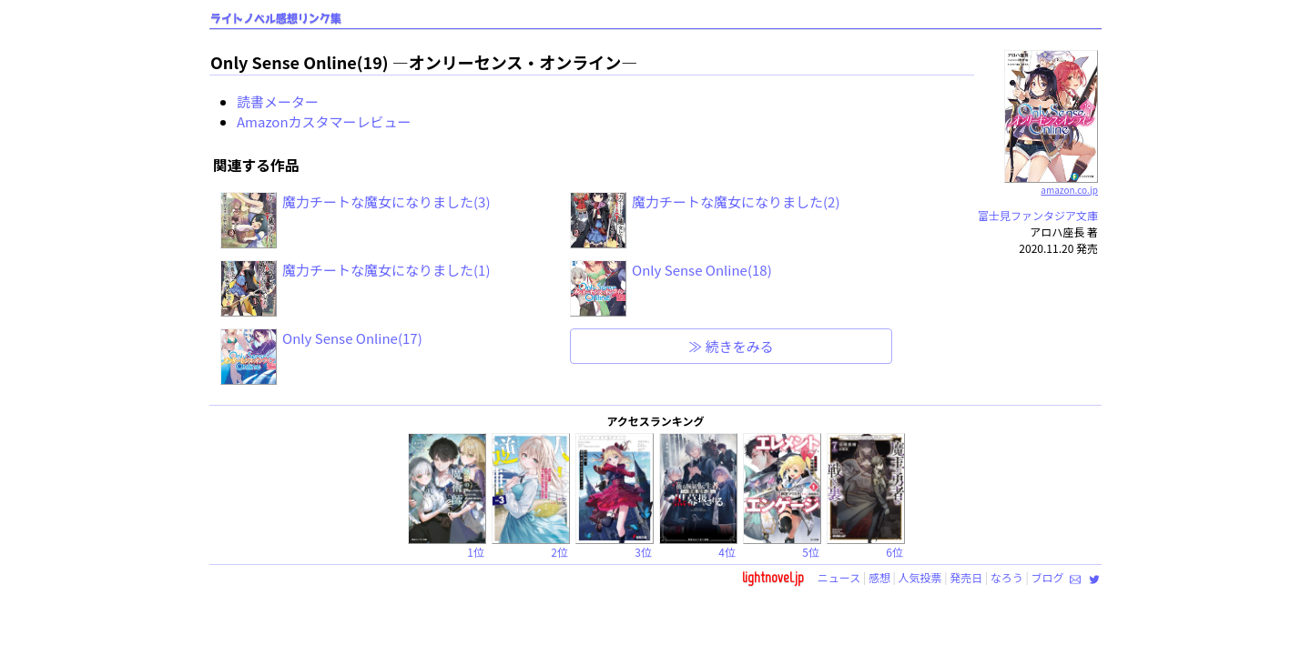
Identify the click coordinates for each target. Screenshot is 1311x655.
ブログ (1047, 577)
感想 (879, 577)
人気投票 (920, 577)
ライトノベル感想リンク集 (275, 18)
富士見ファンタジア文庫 (1038, 215)
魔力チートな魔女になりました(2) (735, 201)
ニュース (839, 577)
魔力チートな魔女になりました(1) (386, 269)
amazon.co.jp (1051, 182)
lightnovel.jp (773, 577)
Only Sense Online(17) (352, 338)
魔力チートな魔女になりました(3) (386, 201)
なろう (1007, 577)
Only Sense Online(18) (702, 269)
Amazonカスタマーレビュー (324, 121)
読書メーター (278, 101)
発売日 (966, 577)
